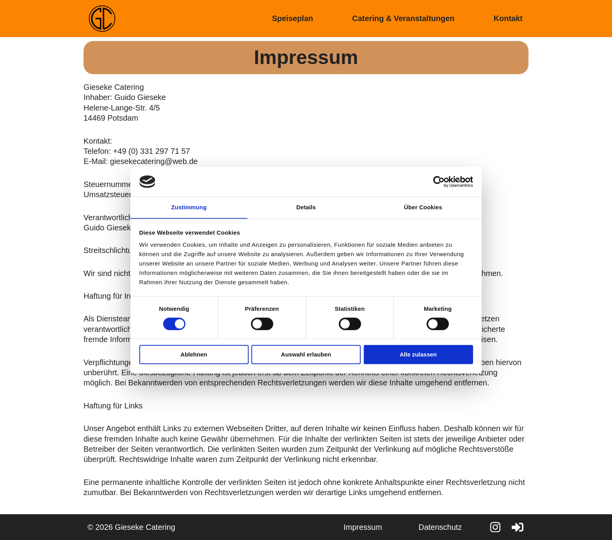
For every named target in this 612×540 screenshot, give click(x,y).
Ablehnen (193, 354)
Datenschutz (439, 527)
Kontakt (508, 18)
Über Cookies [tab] (423, 207)
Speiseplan (292, 18)
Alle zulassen (418, 354)
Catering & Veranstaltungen (403, 18)
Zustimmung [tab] (189, 207)
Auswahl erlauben (306, 354)
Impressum (359, 527)
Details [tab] (306, 207)
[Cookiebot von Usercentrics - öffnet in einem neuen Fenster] (439, 181)
